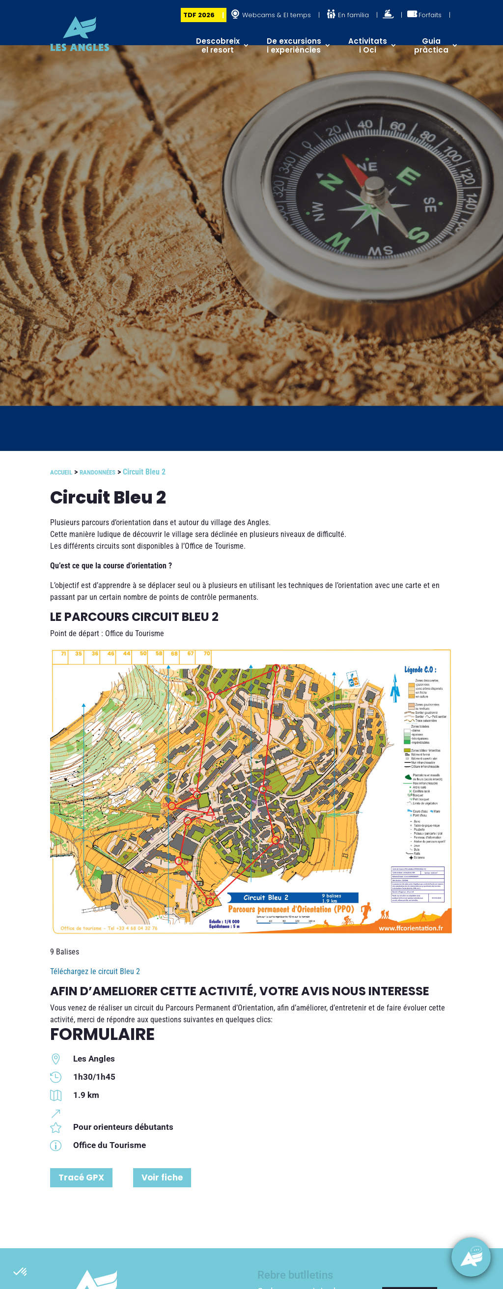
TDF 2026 (199, 15)
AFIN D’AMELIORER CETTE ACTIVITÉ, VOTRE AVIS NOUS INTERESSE (239, 991)
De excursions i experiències (294, 45)
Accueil (61, 472)
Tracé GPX (81, 1177)
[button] (20, 1272)
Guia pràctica (431, 45)
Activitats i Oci (367, 45)
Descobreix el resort (218, 45)
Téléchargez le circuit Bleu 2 (95, 971)
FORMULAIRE (102, 1034)
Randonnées (97, 472)
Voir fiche (162, 1177)
